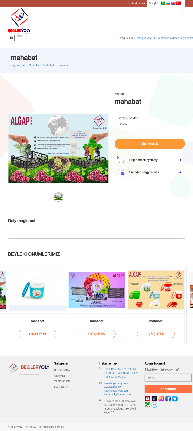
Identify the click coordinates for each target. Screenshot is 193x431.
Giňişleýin (37, 334)
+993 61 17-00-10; (115, 376)
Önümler (34, 65)
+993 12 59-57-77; (115, 369)
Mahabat (48, 65)
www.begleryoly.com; (116, 383)
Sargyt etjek (150, 143)
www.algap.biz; (113, 386)
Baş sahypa (18, 65)
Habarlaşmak (137, 3)
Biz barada (62, 369)
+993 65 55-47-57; (126, 372)
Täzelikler (62, 381)
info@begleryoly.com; (116, 390)
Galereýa (61, 386)
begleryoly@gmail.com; (118, 394)
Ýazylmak (168, 389)
